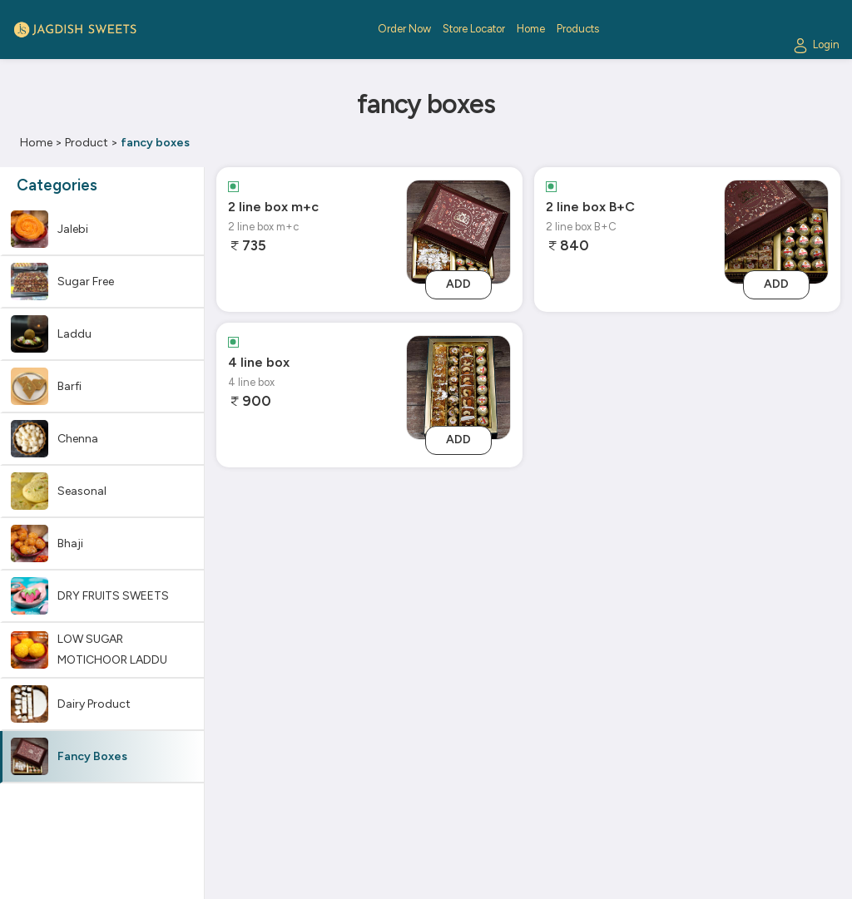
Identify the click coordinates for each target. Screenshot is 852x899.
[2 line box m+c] (458, 231)
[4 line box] (458, 386)
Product (86, 143)
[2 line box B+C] (776, 231)
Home (36, 143)
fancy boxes (155, 143)
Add (458, 284)
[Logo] (74, 29)
